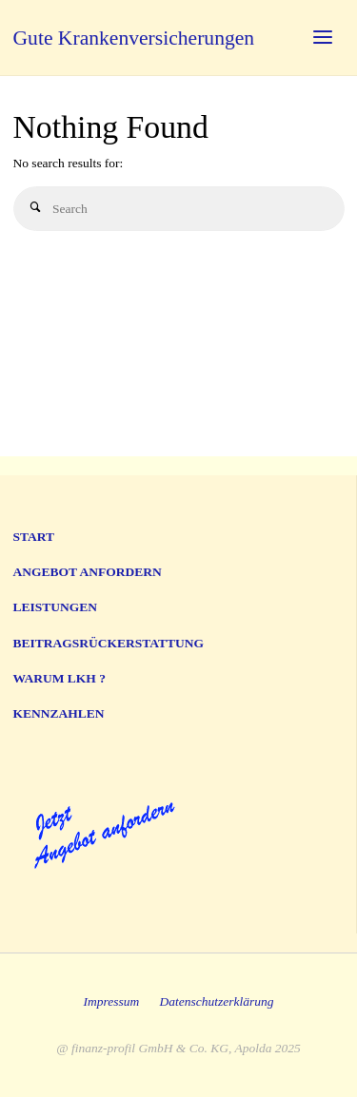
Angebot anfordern (87, 572)
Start (34, 536)
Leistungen (55, 607)
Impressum (111, 1001)
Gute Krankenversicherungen (134, 38)
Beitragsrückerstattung (109, 643)
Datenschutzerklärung (217, 1001)
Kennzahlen (59, 713)
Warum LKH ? (60, 678)
